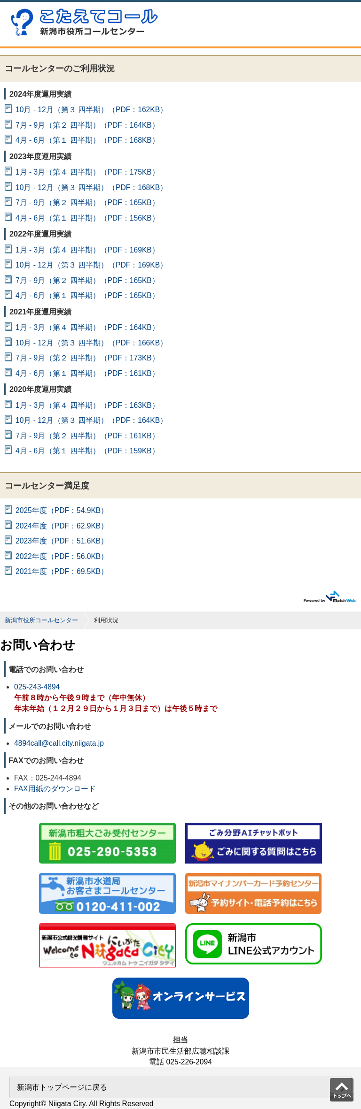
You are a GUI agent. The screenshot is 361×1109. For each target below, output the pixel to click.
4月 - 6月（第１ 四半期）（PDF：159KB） (87, 451)
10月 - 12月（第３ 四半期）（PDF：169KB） (91, 265)
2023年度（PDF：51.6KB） (62, 541)
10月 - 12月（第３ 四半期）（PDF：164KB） (91, 420)
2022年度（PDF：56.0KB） (62, 556)
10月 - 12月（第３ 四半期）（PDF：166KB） (91, 343)
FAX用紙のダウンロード (55, 789)
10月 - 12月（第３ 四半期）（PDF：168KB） (91, 187)
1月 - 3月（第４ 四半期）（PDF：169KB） (87, 250)
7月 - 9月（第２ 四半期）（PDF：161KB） (87, 436)
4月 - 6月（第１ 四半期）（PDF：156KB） (87, 218)
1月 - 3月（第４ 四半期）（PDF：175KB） (87, 172)
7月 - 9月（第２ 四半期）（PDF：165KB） (87, 203)
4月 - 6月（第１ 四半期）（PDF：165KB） (87, 295)
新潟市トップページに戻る (62, 1087)
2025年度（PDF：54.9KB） (62, 510)
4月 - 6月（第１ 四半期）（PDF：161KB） (87, 373)
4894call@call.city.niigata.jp (59, 743)
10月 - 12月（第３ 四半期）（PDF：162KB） (91, 110)
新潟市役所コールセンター (41, 620)
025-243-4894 (37, 687)
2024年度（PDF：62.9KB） (62, 526)
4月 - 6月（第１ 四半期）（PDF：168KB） (87, 140)
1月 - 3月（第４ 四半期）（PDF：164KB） (87, 327)
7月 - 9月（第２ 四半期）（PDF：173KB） (87, 358)
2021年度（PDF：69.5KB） (62, 571)
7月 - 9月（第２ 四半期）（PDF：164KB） (87, 125)
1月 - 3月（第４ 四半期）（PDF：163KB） (87, 405)
